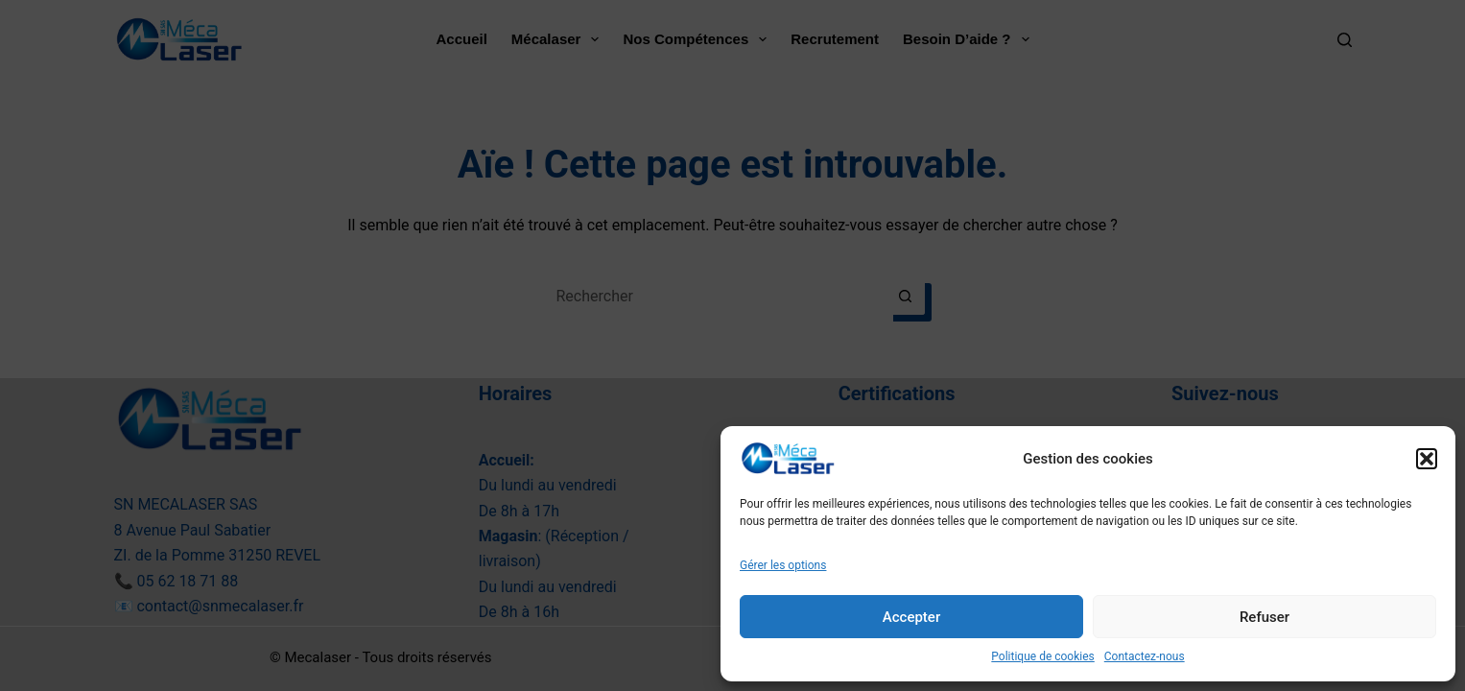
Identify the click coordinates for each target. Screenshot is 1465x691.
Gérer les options (783, 565)
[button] (1426, 458)
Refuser (1264, 617)
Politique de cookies (1042, 656)
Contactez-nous (1144, 656)
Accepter (911, 617)
